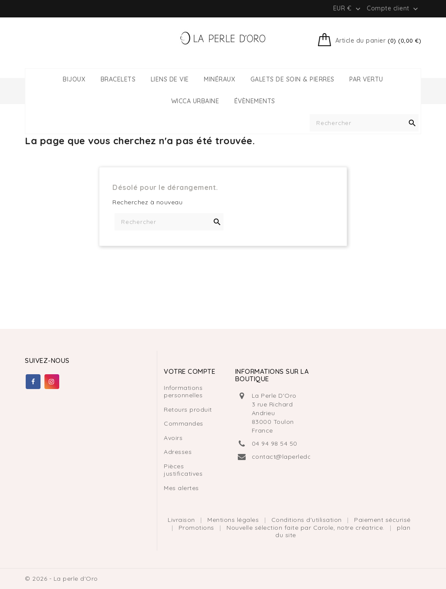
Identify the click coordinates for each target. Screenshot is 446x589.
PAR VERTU (366, 79)
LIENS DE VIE (170, 79)
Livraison (182, 520)
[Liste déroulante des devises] (347, 8)
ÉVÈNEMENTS (254, 101)
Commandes (183, 423)
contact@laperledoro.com (293, 456)
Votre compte (189, 371)
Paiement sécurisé (382, 520)
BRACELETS (118, 79)
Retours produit (188, 409)
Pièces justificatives (183, 470)
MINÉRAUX (219, 79)
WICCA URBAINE (195, 101)
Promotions (197, 527)
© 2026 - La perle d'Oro (61, 578)
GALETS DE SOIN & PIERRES (292, 79)
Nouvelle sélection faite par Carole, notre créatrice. (306, 527)
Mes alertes (181, 488)
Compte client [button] (393, 8)
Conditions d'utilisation (307, 520)
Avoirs (173, 438)
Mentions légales (234, 520)
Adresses (178, 452)
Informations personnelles (183, 391)
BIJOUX (74, 79)
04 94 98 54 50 (274, 443)
